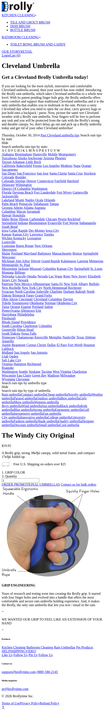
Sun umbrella (51, 406)
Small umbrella (49, 425)
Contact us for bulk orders (78, 484)
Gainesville (80, 192)
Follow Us (20, 655)
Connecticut (45, 181)
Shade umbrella (48, 421)
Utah (5, 356)
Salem (48, 307)
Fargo (30, 295)
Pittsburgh (9, 318)
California (8, 166)
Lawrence (36, 234)
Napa (77, 166)
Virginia (7, 364)
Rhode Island (11, 322)
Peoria (62, 219)
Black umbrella (70, 406)
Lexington (34, 238)
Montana (8, 272)
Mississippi (9, 268)
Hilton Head (25, 329)
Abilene (90, 337)
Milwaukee (67, 375)
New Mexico (23, 284)
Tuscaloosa (9, 158)
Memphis (55, 337)
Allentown (27, 310)
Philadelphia (25, 314)
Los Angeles (51, 166)
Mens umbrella (24, 402)
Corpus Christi (36, 345)
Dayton (68, 299)
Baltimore (44, 253)
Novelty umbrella (79, 394)
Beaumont (19, 345)
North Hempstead (55, 288)
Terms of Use (11, 703)
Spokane (34, 371)
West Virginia (62, 371)
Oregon (15, 307)
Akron (13, 299)
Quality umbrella (70, 421)
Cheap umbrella (57, 394)
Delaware (8, 185)
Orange (86, 166)
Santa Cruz (75, 173)
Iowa (5, 230)
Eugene (26, 307)
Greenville (9, 329)
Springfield (9, 223)
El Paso (62, 345)
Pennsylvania (11, 310)
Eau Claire (24, 375)
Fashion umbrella (26, 421)
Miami (19, 200)
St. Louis (96, 268)
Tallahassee (41, 204)
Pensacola (25, 204)
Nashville (69, 337)
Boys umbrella (12, 406)
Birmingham (23, 154)
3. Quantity (9, 476)
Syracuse (8, 291)
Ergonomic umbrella (69, 410)
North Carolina (25, 291)
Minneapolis (10, 265)
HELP (6, 651)
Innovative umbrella (34, 417)
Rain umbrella (11, 394)
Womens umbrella (46, 402)
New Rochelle (11, 288)
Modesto (67, 166)
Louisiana (8, 246)
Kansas (6, 234)
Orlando (49, 200)
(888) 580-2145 (47, 672)
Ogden (13, 356)
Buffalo (94, 284)
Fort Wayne (70, 223)
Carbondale (37, 219)
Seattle (23, 371)
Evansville (54, 223)
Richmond (34, 364)
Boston (77, 253)
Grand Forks (43, 295)
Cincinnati (26, 299)
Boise (14, 219)
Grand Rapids (50, 261)
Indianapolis (87, 223)
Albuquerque (41, 284)
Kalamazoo (68, 261)
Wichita (7, 238)
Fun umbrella (52, 413)
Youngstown (20, 303)
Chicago (51, 219)
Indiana (23, 223)
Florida (6, 192)
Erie (38, 310)
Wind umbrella (32, 406)
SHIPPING (17, 651)
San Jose (43, 173)
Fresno (37, 166)
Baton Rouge (25, 246)
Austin (6, 345)
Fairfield (60, 181)
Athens (18, 207)
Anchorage (35, 158)
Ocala (39, 200)
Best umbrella (70, 398)
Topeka (49, 234)
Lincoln (20, 276)
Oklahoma (37, 303)
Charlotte (56, 291)
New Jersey (79, 276)
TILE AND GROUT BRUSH (30, 22)
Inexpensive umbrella (28, 413)
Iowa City (52, 230)
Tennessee (9, 337)
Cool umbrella (69, 425)
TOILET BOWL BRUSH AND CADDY (38, 44)
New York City (32, 288)
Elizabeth (94, 276)
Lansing (82, 261)
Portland (17, 253)
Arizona (48, 158)
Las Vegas (55, 276)
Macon (21, 211)
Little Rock (33, 162)
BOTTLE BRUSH (22, 30)
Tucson (7, 162)
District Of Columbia (16, 188)
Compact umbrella (33, 394)
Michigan (8, 261)
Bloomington (38, 223)
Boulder (20, 177)
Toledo (6, 303)
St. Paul (25, 265)
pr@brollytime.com (15, 689)
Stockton (90, 173)
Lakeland (8, 200)
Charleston (30, 326)
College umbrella (59, 417)
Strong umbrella (44, 410)
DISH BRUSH (20, 26)
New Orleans (43, 246)
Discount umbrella (26, 425)
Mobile (52, 154)
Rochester (75, 288)
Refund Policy (49, 703)
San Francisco (26, 173)
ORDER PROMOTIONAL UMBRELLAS (31, 484)
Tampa (54, 204)
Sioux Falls (28, 333)
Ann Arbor (22, 261)
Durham (68, 291)
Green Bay (39, 375)
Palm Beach (10, 204)
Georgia (7, 207)
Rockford (73, 219)
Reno (66, 276)
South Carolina (12, 326)
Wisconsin (9, 375)
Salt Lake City (11, 360)
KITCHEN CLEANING (19, 15)
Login (6, 55)
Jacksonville (10, 196)
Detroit (35, 261)
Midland (7, 352)
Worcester (8, 257)
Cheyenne (22, 379)
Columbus (9, 211)
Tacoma (46, 371)
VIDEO (30, 651)
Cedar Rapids (18, 230)
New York (70, 284)
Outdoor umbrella (49, 398)
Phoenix (60, 158)
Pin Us (33, 655)
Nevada (42, 276)
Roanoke (8, 368)
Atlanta (28, 207)
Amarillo (8, 341)
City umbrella (11, 417)
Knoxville (41, 337)
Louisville (8, 242)
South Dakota (11, 333)
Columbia (49, 268)
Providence (28, 322)
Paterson (7, 284)
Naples (29, 200)
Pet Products (84, 647)
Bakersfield (24, 166)
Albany (83, 284)
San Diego (9, 173)
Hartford (73, 181)
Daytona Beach (22, 192)
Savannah (33, 211)
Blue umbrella (23, 410)
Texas (80, 337)
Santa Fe (57, 284)
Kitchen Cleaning (13, 647)
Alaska (22, 158)
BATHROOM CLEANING (21, 37)
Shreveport (9, 249)
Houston (89, 345)
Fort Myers (64, 192)
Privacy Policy (30, 703)
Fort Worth (75, 345)
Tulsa (5, 307)
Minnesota (96, 261)
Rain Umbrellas (64, 647)
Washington (39, 188)
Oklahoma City (67, 303)
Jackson (23, 268)
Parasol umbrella (25, 398)
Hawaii (6, 215)
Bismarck (18, 295)
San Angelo (22, 352)
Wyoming (8, 379)
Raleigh (80, 291)
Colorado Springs (13, 181)
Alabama (8, 154)
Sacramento (10, 169)
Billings (20, 272)
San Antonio (39, 352)
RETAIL (26, 51)
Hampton (20, 364)
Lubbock (8, 349)
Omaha (31, 276)
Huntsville (40, 154)
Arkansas (18, 162)
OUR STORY (11, 51)
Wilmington (23, 185)
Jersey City (9, 280)
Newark (23, 280)
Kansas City (20, 234)
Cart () (15, 55)
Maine (6, 253)
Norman (50, 303)
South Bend (10, 227)
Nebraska (8, 276)
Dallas (51, 345)
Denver (31, 181)
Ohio (5, 299)
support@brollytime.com (19, 672)
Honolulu (18, 215)
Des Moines (37, 230)
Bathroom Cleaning (39, 647)
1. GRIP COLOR (13, 472)
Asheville (42, 291)
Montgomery (67, 154)
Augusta (39, 207)
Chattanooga (25, 337)
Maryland (30, 253)
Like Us (7, 655)
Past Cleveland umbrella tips (60, 135)
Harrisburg (9, 314)
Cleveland (40, 299)
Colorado (8, 177)
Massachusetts (61, 253)
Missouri (36, 268)
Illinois (23, 219)
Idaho (5, 219)
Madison (53, 375)
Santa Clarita (58, 173)
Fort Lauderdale (45, 192)
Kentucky (19, 238)
